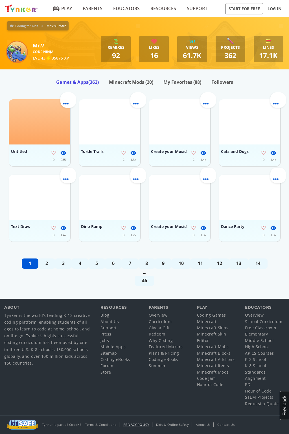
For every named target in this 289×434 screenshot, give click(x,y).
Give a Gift (159, 327)
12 (219, 263)
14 (257, 263)
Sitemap (108, 353)
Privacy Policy (136, 424)
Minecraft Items (213, 365)
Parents (92, 8)
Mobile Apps (113, 346)
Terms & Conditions (100, 424)
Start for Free (244, 8)
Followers (222, 82)
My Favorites (182, 82)
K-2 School (255, 359)
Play (62, 8)
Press (105, 334)
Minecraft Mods (131, 82)
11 (200, 263)
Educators (126, 8)
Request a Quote (262, 403)
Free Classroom (260, 327)
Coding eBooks (115, 359)
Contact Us (226, 424)
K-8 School (255, 365)
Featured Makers (166, 346)
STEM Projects (259, 397)
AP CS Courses (259, 353)
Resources (163, 8)
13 (238, 263)
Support (197, 8)
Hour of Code (210, 384)
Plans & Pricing (164, 353)
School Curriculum (264, 321)
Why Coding (161, 340)
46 (144, 280)
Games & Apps (77, 82)
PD (247, 384)
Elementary (256, 334)
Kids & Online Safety (172, 424)
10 (181, 263)
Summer (157, 365)
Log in (274, 8)
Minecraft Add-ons (216, 359)
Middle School (259, 340)
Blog (104, 315)
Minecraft (207, 321)
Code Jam (206, 378)
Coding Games (211, 315)
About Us (109, 321)
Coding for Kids (26, 26)
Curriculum (160, 321)
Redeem (157, 334)
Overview (158, 315)
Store (105, 372)
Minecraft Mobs (213, 346)
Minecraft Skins (213, 327)
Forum (106, 365)
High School (257, 346)
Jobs (104, 340)
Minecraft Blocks (214, 353)
